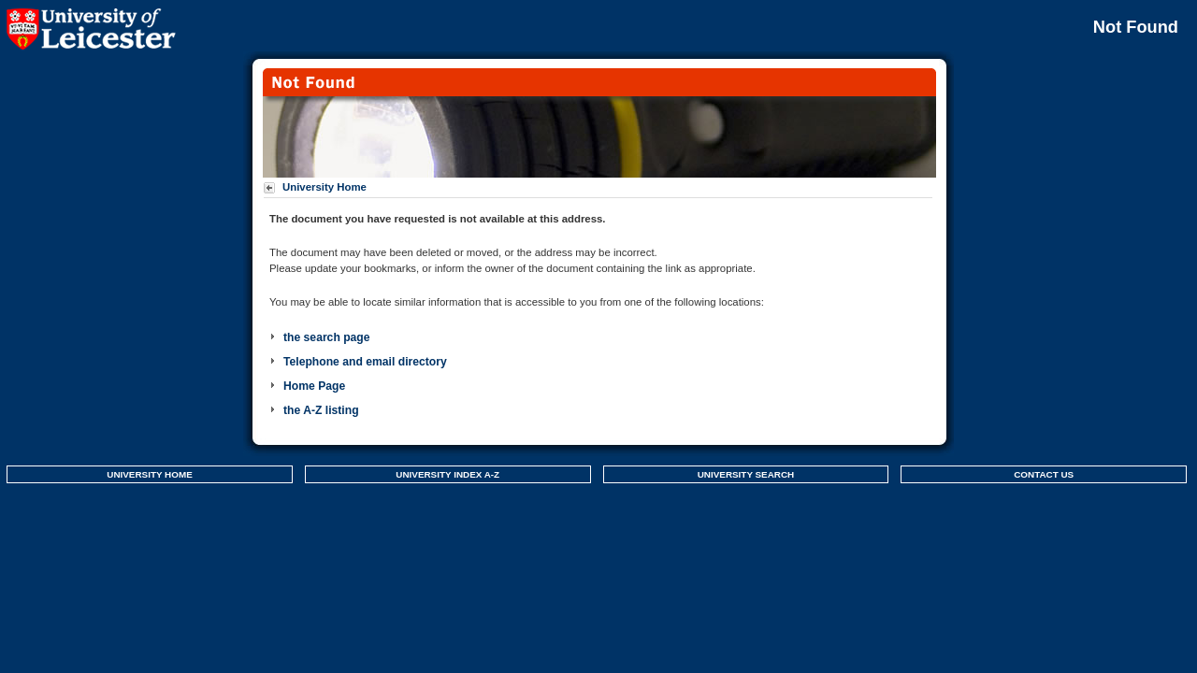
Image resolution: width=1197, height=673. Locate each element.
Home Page (314, 386)
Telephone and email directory (365, 361)
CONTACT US (1044, 474)
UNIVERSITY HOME (149, 474)
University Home (324, 187)
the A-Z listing (321, 410)
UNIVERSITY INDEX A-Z (447, 474)
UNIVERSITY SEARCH (746, 474)
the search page (326, 337)
